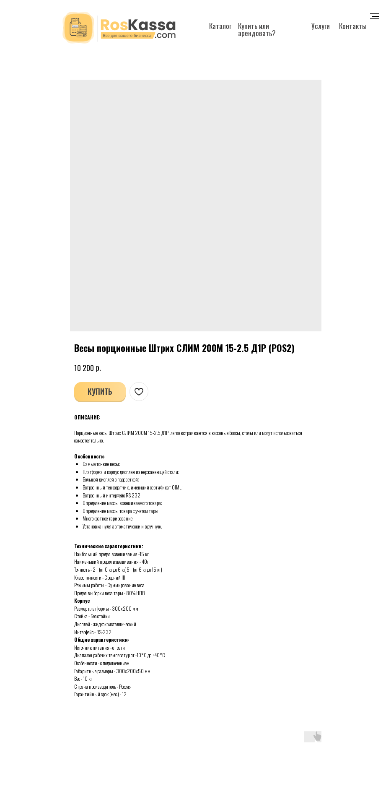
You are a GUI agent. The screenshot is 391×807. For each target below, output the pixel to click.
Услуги (320, 26)
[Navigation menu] (374, 16)
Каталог (220, 26)
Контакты (353, 26)
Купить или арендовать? (257, 29)
